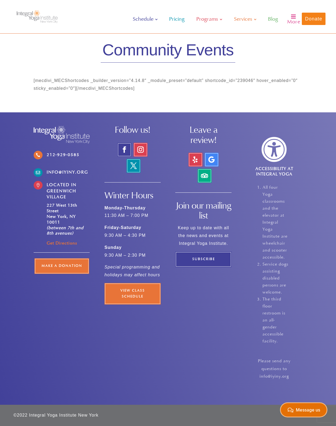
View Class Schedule (132, 293)
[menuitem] (145, 19)
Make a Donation (61, 266)
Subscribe (203, 259)
